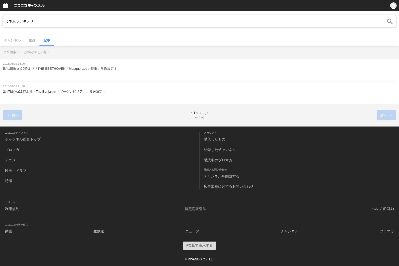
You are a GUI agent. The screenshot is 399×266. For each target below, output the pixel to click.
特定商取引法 (195, 209)
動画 (32, 40)
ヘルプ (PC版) (382, 209)
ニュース (192, 231)
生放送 (98, 231)
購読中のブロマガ (218, 160)
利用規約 (12, 209)
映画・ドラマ (15, 171)
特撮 (8, 181)
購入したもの (214, 139)
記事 (47, 40)
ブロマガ (12, 150)
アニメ (10, 160)
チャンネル (12, 40)
